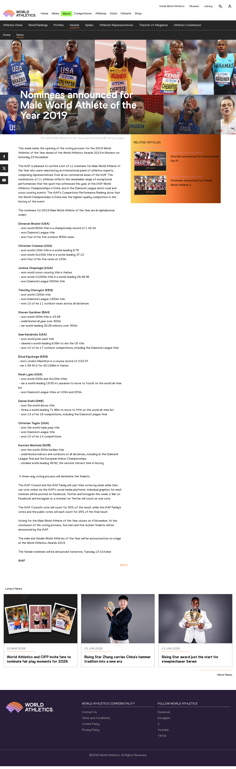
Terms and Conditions (96, 720)
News (55, 15)
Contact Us (89, 715)
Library (208, 6)
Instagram (164, 720)
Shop (138, 15)
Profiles (59, 28)
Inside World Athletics (171, 6)
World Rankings (38, 28)
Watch (67, 15)
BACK (124, 567)
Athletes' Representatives (116, 28)
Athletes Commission (187, 28)
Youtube (163, 732)
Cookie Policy (91, 726)
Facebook (164, 715)
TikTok (162, 738)
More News (224, 677)
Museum (194, 6)
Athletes (101, 15)
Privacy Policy (90, 732)
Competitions (83, 15)
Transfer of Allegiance (153, 28)
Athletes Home (12, 28)
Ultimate (126, 15)
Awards (74, 28)
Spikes (89, 28)
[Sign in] (229, 6)
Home (44, 15)
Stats (113, 15)
